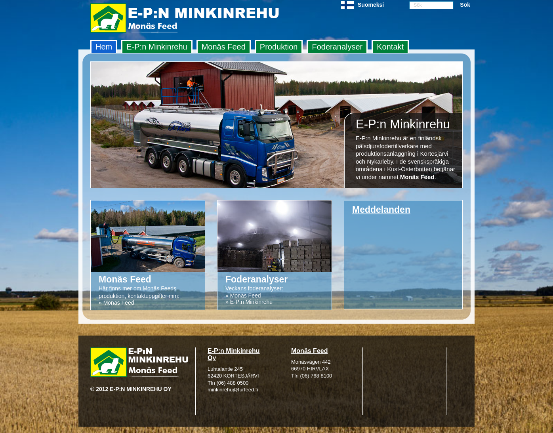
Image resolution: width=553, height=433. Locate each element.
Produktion (279, 46)
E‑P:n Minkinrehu (156, 46)
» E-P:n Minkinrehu (249, 302)
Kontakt (390, 46)
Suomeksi (371, 5)
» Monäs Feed (116, 302)
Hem (103, 46)
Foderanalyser (337, 46)
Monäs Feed (224, 46)
